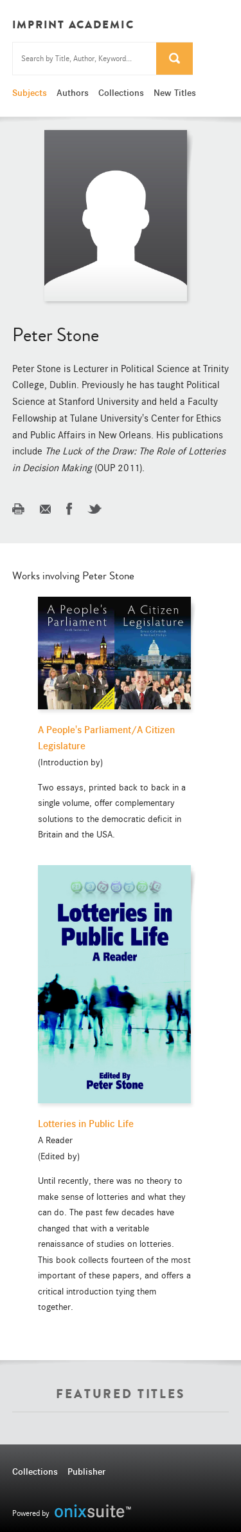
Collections (121, 92)
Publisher (86, 1471)
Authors (73, 92)
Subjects (29, 92)
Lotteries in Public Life (86, 1124)
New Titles (175, 92)
